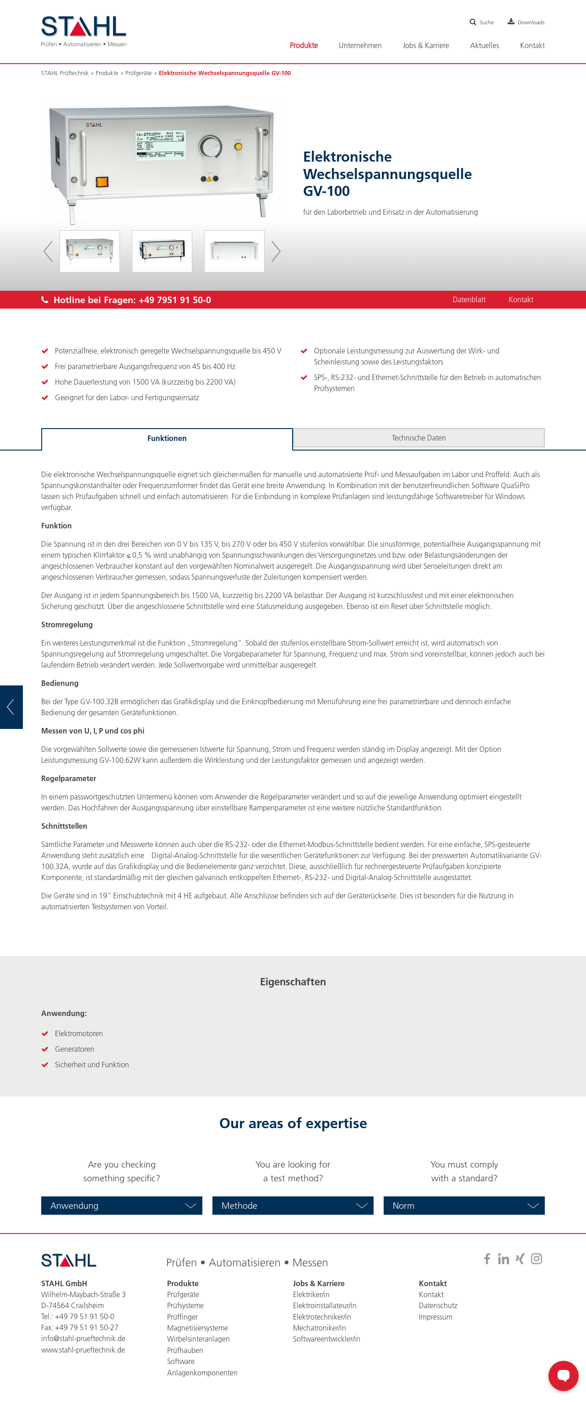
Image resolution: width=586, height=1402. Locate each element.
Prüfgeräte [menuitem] (183, 1294)
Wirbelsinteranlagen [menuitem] (198, 1338)
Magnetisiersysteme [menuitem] (197, 1327)
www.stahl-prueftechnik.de (83, 1349)
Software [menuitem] (181, 1360)
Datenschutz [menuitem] (438, 1305)
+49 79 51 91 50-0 (84, 1316)
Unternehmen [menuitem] (360, 45)
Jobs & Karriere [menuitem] (426, 45)
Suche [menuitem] (481, 22)
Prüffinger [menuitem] (182, 1316)
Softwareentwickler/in (326, 1338)
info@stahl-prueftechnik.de (83, 1338)
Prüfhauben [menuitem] (185, 1349)
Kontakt (520, 299)
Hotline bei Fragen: (126, 300)
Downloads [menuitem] (529, 22)
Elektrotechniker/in (322, 1316)
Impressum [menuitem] (435, 1316)
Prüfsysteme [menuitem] (185, 1305)
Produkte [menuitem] (304, 45)
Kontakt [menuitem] (532, 45)
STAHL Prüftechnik (65, 72)
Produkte (107, 72)
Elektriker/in (311, 1294)
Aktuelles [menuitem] (484, 45)
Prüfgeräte (138, 72)
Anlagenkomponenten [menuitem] (202, 1371)
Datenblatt (468, 299)
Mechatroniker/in (319, 1327)
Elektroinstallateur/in (325, 1305)
